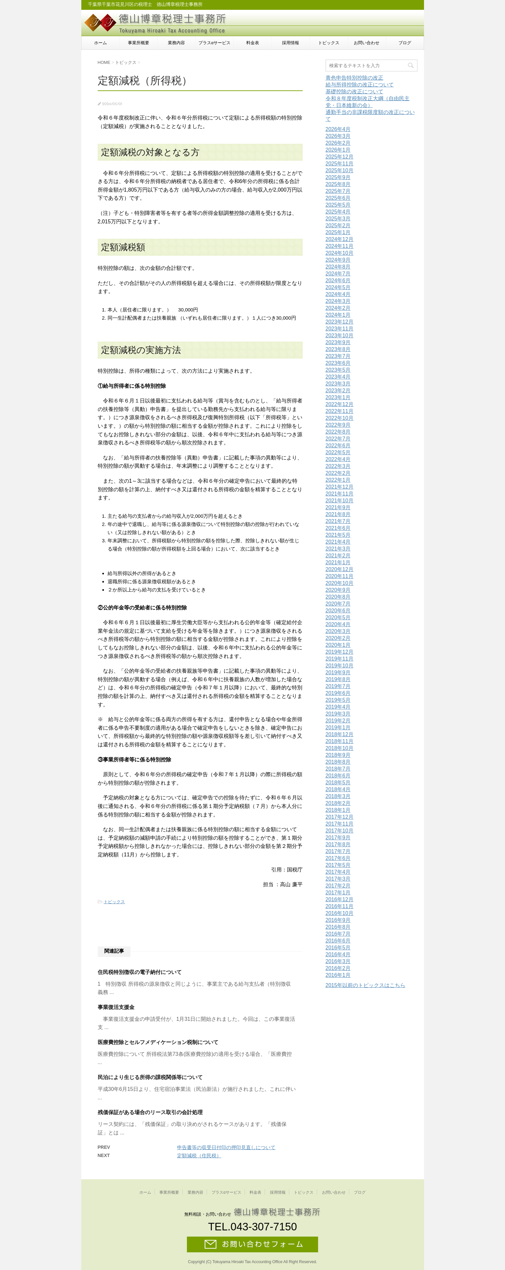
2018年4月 (338, 789)
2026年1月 (338, 150)
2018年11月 (340, 741)
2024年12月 (340, 239)
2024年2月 (338, 308)
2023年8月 (338, 349)
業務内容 (176, 42)
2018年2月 (338, 803)
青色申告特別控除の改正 (354, 78)
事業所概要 (138, 42)
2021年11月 (340, 493)
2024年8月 (338, 267)
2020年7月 (338, 604)
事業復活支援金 (116, 1007)
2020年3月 (338, 631)
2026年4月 (338, 129)
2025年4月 (338, 212)
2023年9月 (338, 342)
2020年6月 (338, 610)
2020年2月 (338, 638)
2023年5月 (338, 370)
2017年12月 (340, 817)
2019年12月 (340, 652)
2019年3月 (338, 714)
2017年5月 (338, 865)
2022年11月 (340, 411)
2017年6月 (338, 858)
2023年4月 (338, 377)
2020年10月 (340, 583)
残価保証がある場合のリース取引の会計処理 (150, 1112)
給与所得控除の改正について (360, 84)
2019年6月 (338, 693)
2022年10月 (340, 418)
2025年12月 (340, 156)
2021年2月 (338, 555)
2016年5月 (338, 947)
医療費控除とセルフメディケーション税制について (158, 1042)
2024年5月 (338, 287)
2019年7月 (338, 686)
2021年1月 (338, 562)
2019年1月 (338, 727)
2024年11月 (340, 246)
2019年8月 (338, 679)
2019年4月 (338, 707)
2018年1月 (338, 810)
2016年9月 (338, 920)
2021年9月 (338, 507)
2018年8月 (338, 762)
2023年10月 (340, 335)
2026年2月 (338, 143)
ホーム (100, 42)
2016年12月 (340, 899)
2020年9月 (338, 590)
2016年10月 (340, 913)
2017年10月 (340, 830)
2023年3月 (338, 383)
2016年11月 (340, 906)
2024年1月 (338, 315)
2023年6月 (338, 363)
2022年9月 (338, 425)
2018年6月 (338, 775)
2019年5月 (338, 700)
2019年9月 (338, 672)
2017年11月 (340, 824)
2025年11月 (340, 163)
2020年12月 (340, 569)
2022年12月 (340, 404)
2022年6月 (338, 445)
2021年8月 (338, 514)
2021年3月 (338, 548)
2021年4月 (338, 542)
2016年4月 (338, 954)
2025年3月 (338, 218)
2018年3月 (338, 796)
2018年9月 (338, 755)
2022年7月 (338, 438)
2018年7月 (338, 769)
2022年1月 (338, 480)
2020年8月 (338, 597)
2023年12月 (340, 322)
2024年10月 (340, 253)
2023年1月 (338, 397)
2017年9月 (338, 837)
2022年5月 (338, 452)
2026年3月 (338, 136)
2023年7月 (338, 356)
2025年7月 (338, 191)
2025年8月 (338, 184)
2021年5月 (338, 535)
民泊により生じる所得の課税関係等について (150, 1077)
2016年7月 (338, 934)
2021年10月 (340, 500)
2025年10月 (340, 170)
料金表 (252, 42)
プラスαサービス (214, 42)
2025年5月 (338, 205)
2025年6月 (338, 198)
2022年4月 (338, 459)
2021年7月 (338, 521)
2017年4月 (338, 872)
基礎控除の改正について (354, 91)
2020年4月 (338, 624)
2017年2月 (338, 885)
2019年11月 (340, 659)
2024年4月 (338, 294)
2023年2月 (338, 390)
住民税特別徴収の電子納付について (140, 972)
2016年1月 (338, 975)
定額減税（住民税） (199, 1155)
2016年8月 (338, 927)
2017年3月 (338, 879)
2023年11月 (340, 328)
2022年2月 (338, 473)
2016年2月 (338, 968)
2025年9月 (338, 177)
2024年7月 (338, 273)
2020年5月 (338, 617)
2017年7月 (338, 851)
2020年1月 (338, 645)
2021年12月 (340, 487)
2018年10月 (340, 748)
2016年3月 (338, 961)
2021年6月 (338, 528)
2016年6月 (338, 940)
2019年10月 (340, 665)
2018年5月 (338, 782)
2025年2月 (338, 225)
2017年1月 (338, 892)
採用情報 (290, 42)
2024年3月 (338, 301)
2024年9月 (338, 260)
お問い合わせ (366, 42)
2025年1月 (338, 232)
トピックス (328, 42)
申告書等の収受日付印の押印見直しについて (226, 1147)
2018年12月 (340, 734)
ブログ (404, 42)
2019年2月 (338, 720)
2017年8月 (338, 844)
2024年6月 (338, 280)
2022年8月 (338, 432)
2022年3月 (338, 466)
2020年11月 (340, 576)
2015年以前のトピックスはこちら (366, 985)
